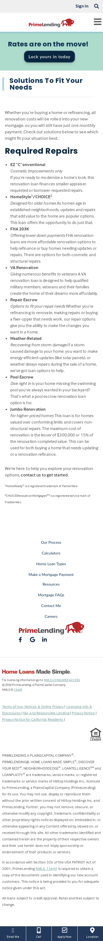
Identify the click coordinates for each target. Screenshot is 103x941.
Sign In (82, 6)
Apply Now (64, 932)
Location (92, 932)
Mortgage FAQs (51, 595)
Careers (51, 616)
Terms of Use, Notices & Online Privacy (33, 706)
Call (39, 932)
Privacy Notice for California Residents (33, 719)
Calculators (51, 553)
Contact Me (51, 605)
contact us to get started (44, 475)
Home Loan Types (51, 563)
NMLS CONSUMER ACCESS (62, 680)
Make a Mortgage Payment (51, 574)
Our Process (51, 542)
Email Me (13, 932)
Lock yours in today (50, 56)
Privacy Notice (84, 713)
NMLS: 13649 (46, 868)
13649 (18, 690)
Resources (51, 584)
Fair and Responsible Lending (46, 713)
